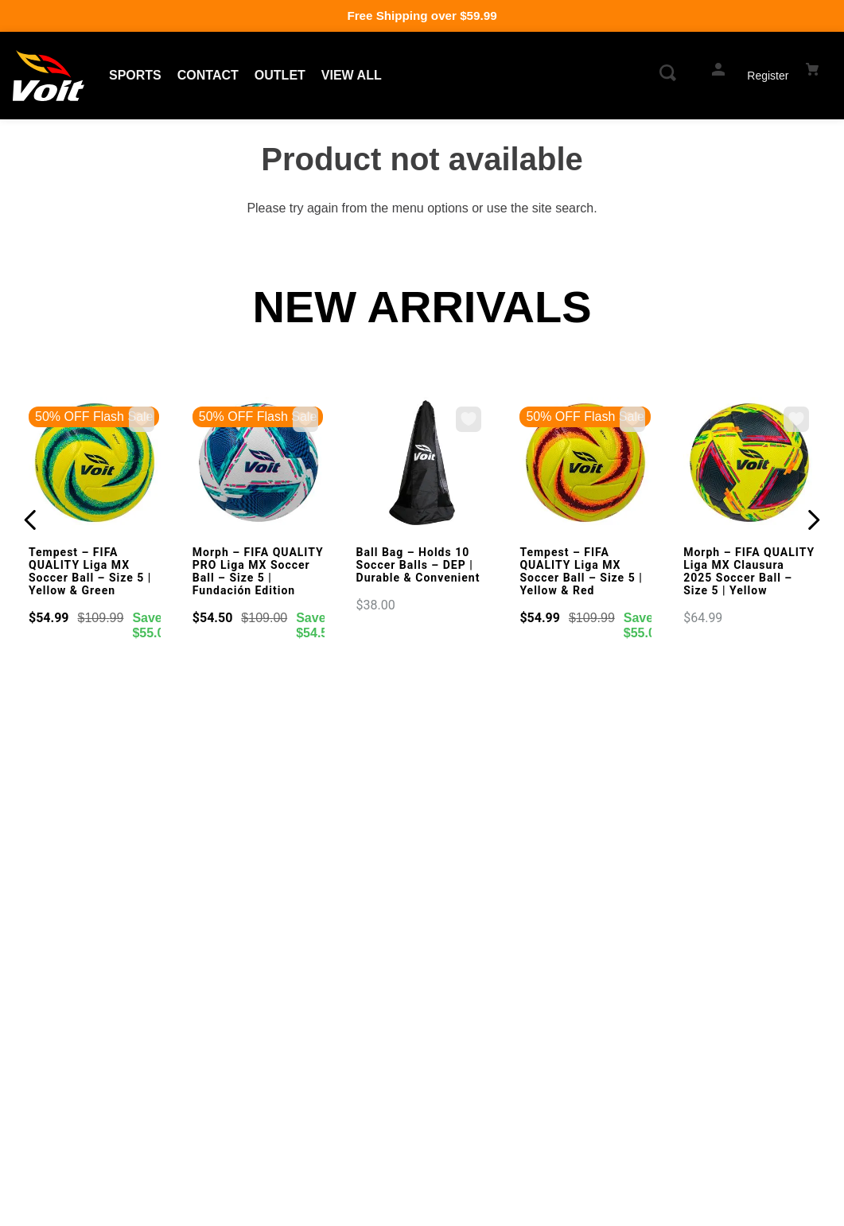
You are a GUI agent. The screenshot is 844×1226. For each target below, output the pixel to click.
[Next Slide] (813, 520)
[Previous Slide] (30, 520)
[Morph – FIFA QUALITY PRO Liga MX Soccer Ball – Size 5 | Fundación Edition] (259, 521)
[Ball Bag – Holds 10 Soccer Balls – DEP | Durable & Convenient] (422, 507)
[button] (669, 75)
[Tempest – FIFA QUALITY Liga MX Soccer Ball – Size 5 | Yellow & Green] (95, 521)
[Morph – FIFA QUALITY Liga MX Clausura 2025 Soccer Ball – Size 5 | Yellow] (749, 513)
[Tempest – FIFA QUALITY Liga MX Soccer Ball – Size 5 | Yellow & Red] (585, 521)
